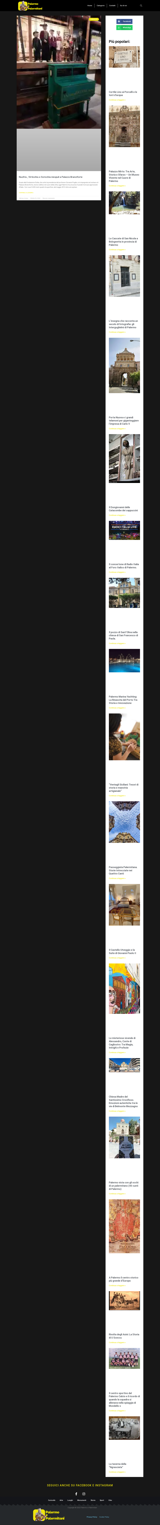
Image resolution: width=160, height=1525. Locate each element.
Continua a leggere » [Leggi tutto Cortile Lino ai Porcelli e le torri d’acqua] (117, 100)
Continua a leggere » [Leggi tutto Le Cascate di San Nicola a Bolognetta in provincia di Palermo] (117, 250)
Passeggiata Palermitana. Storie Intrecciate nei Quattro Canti (123, 870)
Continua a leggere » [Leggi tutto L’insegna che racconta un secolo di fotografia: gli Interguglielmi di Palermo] (117, 332)
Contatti (112, 6)
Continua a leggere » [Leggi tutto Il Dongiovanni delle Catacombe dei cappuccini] (117, 515)
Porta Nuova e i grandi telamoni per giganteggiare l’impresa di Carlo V (124, 420)
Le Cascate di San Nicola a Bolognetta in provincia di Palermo (123, 241)
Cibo (110, 1500)
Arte (61, 1500)
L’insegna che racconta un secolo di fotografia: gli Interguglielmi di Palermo (123, 324)
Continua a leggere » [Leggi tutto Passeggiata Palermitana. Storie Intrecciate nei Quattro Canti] (117, 878)
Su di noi (123, 6)
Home (89, 6)
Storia (93, 1500)
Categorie (101, 6)
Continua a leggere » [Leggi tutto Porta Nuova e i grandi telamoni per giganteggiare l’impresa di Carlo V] (117, 429)
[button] (141, 5)
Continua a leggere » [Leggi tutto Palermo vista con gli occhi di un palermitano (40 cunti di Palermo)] (117, 1194)
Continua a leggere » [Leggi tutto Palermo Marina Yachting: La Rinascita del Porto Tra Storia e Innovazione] (117, 708)
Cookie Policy (104, 1517)
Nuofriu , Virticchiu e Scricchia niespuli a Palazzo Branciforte (50, 177)
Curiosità (51, 1500)
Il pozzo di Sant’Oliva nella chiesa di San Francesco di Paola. (123, 635)
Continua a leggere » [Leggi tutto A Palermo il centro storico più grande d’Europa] (117, 1285)
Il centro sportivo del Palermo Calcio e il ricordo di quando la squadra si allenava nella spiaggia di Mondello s (124, 1399)
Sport (102, 1500)
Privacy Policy (91, 1517)
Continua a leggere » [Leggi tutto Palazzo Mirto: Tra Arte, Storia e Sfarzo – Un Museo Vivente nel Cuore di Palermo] (117, 186)
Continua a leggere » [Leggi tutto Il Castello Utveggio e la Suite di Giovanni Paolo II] (117, 958)
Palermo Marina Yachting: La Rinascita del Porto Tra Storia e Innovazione (123, 699)
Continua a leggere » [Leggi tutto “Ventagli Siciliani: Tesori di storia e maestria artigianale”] (117, 796)
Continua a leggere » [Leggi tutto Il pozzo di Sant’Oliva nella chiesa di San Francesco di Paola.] (117, 643)
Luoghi (70, 1500)
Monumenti (81, 1500)
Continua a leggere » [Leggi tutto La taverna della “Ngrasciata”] (117, 1472)
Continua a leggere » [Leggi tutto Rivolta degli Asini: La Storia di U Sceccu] (117, 1342)
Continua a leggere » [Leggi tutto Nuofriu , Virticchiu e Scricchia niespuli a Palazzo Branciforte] (26, 192)
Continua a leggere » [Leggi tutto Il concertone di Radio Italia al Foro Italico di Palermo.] (117, 572)
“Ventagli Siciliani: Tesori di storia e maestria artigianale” (123, 787)
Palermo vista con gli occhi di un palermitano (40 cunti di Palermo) (123, 1185)
